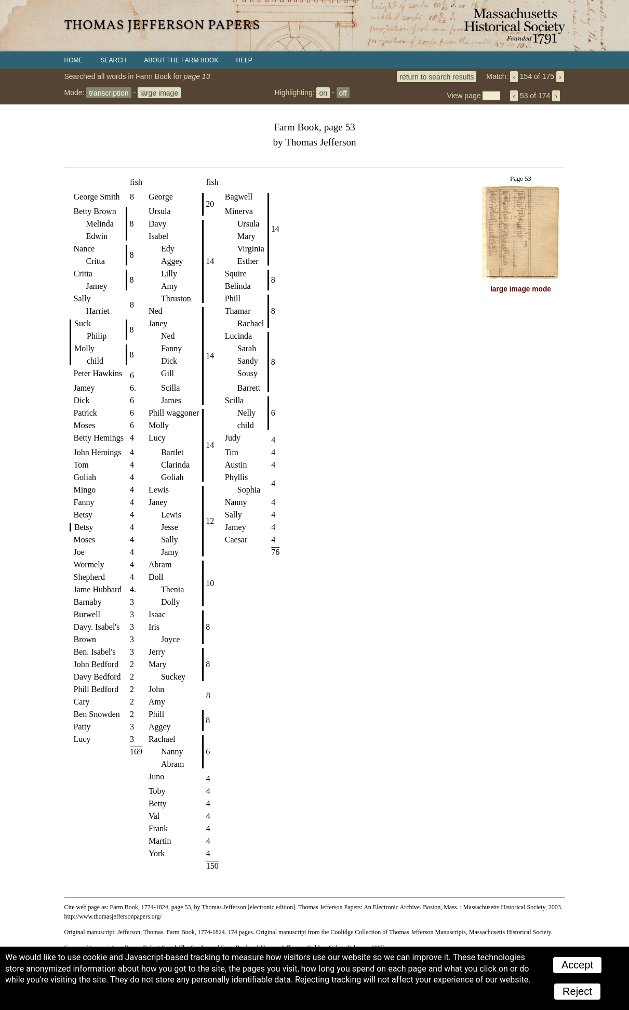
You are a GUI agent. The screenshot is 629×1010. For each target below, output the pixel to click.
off (343, 92)
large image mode (520, 289)
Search (114, 60)
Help (244, 60)
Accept (577, 965)
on (323, 92)
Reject (577, 991)
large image (159, 92)
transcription (108, 92)
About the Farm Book (181, 60)
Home (73, 60)
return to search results (436, 76)
